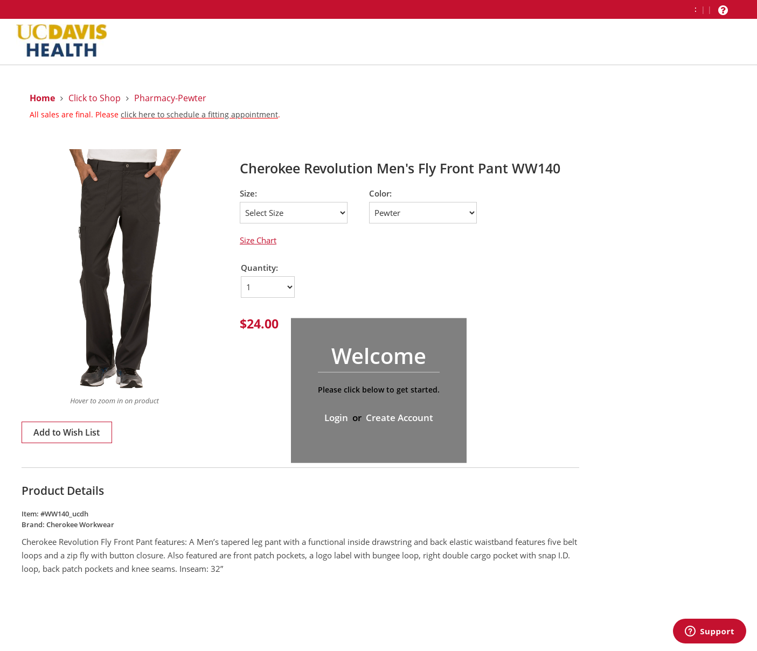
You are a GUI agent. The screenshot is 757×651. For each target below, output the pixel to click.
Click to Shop (94, 98)
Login (336, 417)
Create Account (399, 417)
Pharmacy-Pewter (170, 98)
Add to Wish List (66, 432)
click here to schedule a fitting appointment (199, 114)
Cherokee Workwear (80, 524)
